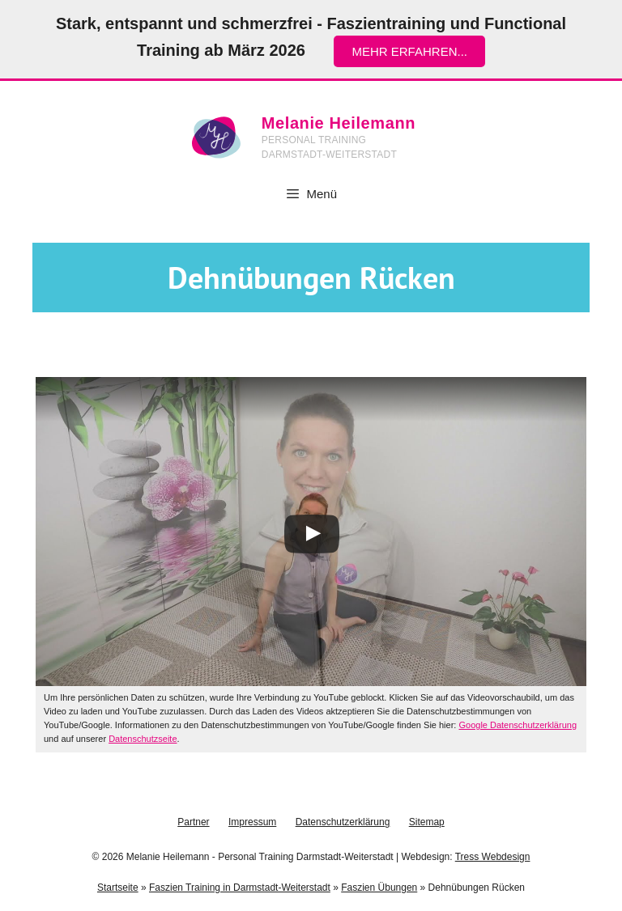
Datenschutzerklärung (343, 822)
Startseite (117, 887)
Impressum (252, 822)
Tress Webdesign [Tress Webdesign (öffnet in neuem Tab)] (492, 856)
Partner (193, 822)
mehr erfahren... (409, 51)
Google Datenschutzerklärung (517, 725)
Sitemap (427, 822)
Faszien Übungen (379, 887)
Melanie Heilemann (338, 123)
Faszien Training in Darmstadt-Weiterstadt (239, 887)
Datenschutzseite (143, 739)
